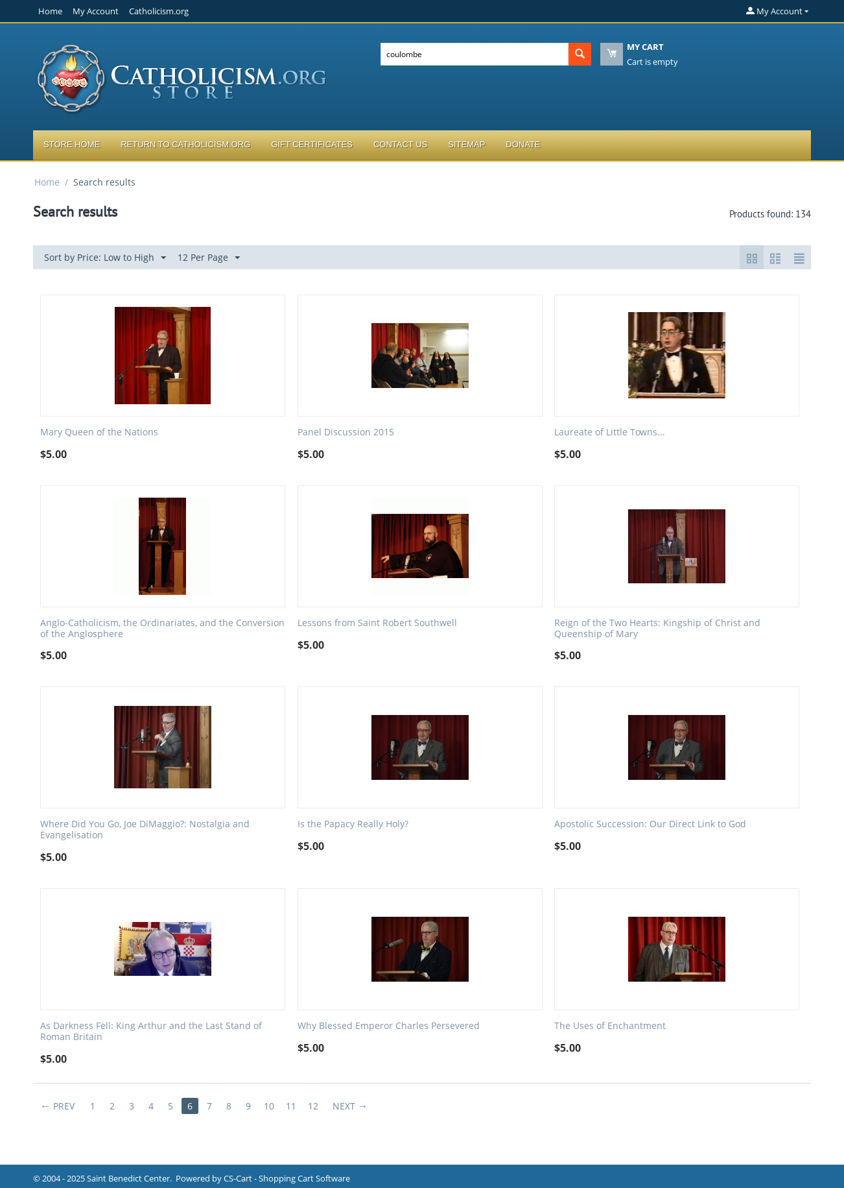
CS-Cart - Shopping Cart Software (287, 1178)
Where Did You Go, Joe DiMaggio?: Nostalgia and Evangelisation (145, 830)
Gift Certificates (312, 144)
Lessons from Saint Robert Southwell (377, 623)
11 (291, 1106)
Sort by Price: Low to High (105, 258)
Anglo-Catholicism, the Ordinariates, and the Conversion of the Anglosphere (162, 629)
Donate (523, 144)
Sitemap (466, 144)
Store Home (71, 144)
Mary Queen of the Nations (99, 432)
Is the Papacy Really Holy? (353, 824)
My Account (96, 11)
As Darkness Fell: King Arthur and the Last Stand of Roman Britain (151, 1032)
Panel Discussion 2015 (346, 432)
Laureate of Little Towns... (609, 432)
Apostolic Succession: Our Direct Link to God (650, 824)
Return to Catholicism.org (185, 144)
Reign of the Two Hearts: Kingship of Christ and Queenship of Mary (657, 629)
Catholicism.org (159, 11)
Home (50, 11)
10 (269, 1106)
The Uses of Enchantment (610, 1026)
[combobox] (475, 54)
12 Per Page (209, 258)
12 (313, 1106)
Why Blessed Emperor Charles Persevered (389, 1026)
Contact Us (400, 144)
